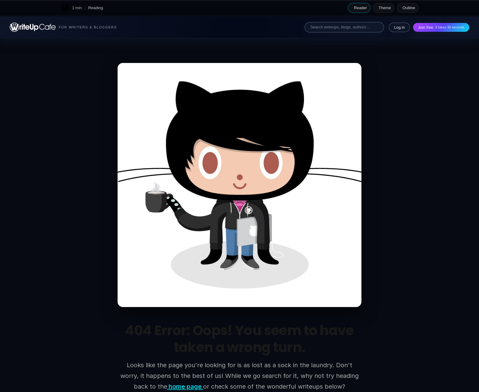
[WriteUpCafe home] (64, 8)
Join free (441, 27)
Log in (399, 27)
